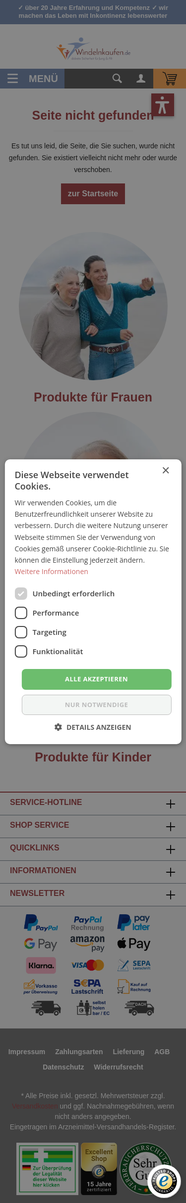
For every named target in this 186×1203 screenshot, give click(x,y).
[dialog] (93, 601)
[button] (93, 727)
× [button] (165, 470)
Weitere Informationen (51, 571)
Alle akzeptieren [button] (96, 678)
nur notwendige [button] (96, 704)
